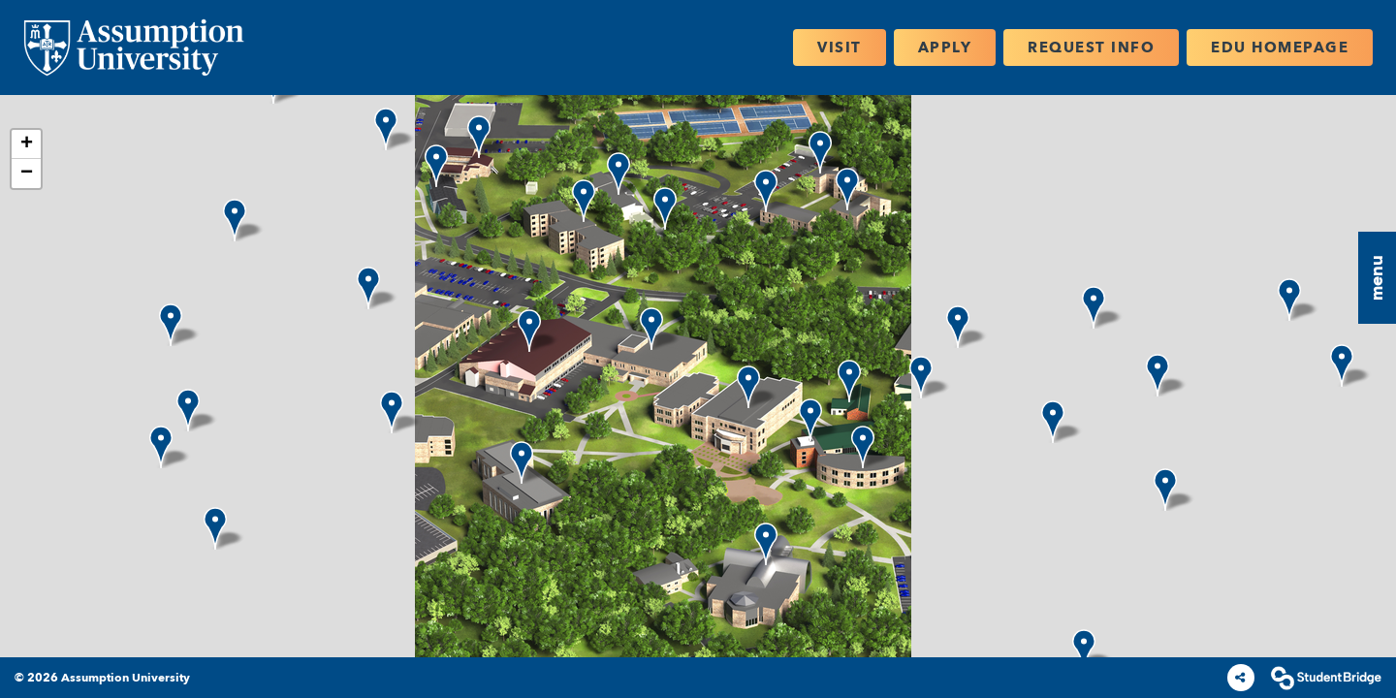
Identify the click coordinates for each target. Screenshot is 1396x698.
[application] (698, 375)
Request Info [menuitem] (1091, 47)
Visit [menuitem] (839, 47)
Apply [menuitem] (945, 47)
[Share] (1241, 677)
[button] (1377, 278)
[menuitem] (133, 47)
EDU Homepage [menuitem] (1279, 47)
